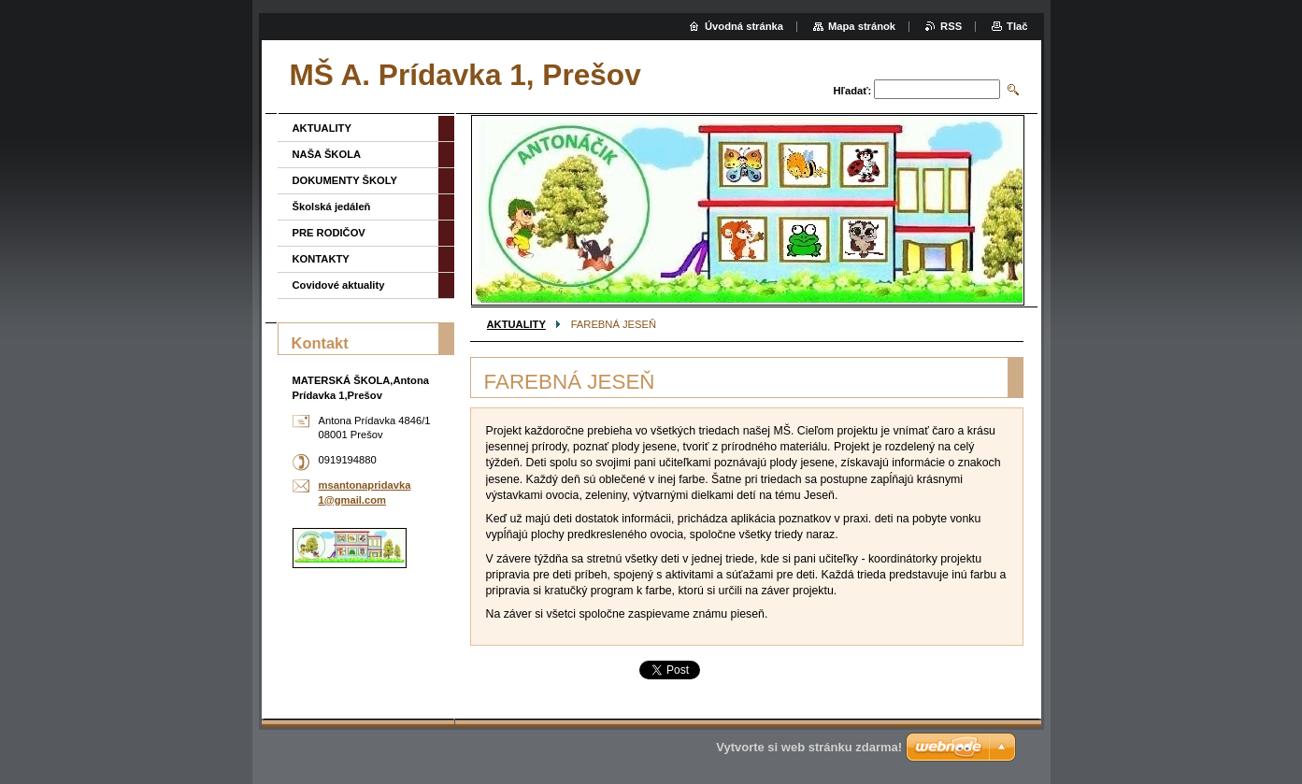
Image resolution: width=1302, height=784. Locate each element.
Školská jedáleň (332, 206)
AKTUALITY (516, 324)
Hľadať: (853, 90)
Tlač (1017, 26)
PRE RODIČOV (329, 232)
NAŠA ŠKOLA (327, 154)
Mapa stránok (861, 26)
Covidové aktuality (339, 285)
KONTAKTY (321, 258)
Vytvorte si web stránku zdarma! (809, 747)
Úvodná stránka (744, 26)
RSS (951, 26)
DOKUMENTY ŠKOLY (345, 180)
